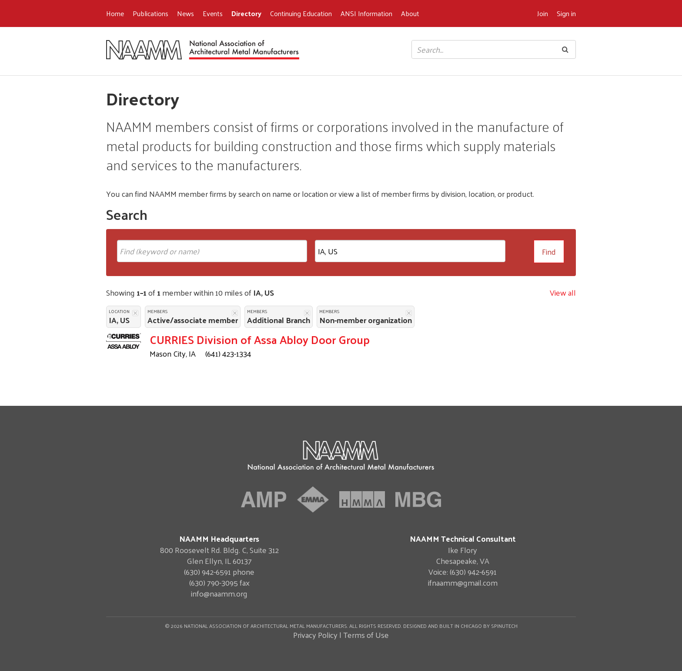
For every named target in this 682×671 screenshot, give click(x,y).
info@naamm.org (219, 593)
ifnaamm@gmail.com (463, 582)
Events (213, 13)
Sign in (566, 13)
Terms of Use (366, 634)
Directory (246, 13)
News (185, 13)
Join (542, 13)
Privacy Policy (315, 634)
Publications (150, 13)
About (410, 13)
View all (563, 292)
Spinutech (504, 626)
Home (115, 13)
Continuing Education (301, 13)
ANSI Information (366, 13)
